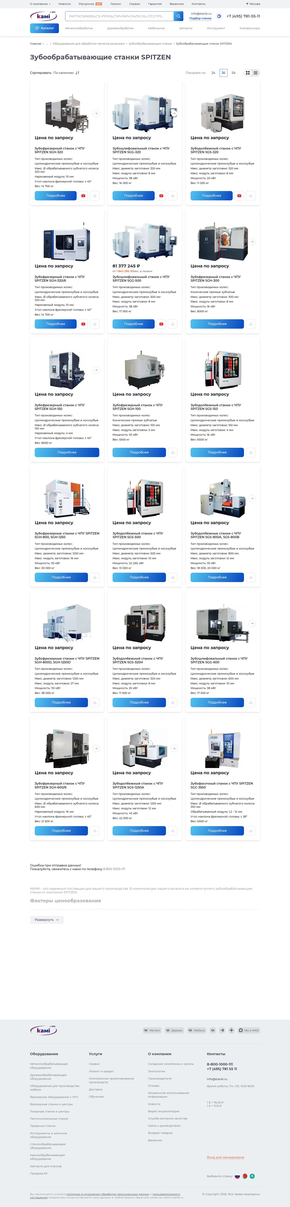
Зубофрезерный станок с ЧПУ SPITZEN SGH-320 (60, 150)
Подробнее (55, 195)
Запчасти (185, 28)
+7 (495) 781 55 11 (222, 1069)
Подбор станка (200, 18)
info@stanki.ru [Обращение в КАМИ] (201, 13)
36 (223, 73)
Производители (160, 1078)
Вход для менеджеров (225, 1157)
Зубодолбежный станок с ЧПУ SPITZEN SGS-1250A (138, 785)
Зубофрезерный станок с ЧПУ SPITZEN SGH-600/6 (60, 785)
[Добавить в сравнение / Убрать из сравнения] (94, 195)
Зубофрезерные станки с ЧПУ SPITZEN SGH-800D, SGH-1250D (67, 660)
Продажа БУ (39, 1173)
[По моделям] (256, 73)
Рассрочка (86, 4)
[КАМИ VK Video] (152, 1030)
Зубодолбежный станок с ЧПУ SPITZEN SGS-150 (216, 407)
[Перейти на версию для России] (237, 1176)
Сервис (134, 4)
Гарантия (155, 4)
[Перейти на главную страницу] (43, 1030)
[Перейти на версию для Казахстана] (252, 1176)
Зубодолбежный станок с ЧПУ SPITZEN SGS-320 (216, 150)
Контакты (198, 4)
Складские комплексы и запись (171, 1064)
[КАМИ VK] (213, 1030)
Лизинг (115, 4)
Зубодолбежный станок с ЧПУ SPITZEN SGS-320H (138, 660)
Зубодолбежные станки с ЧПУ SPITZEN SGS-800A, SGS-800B (216, 535)
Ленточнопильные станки (49, 1118)
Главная (36, 43)
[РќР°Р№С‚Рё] (178, 16)
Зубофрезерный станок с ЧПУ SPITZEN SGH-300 (216, 278)
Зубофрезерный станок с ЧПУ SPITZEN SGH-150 (60, 407)
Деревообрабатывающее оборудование (48, 1076)
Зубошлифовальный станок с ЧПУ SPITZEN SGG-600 (219, 660)
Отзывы (153, 1086)
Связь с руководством (164, 1125)
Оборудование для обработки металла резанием (89, 43)
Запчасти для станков (46, 1166)
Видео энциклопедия (163, 1111)
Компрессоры (250, 28)
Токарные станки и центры (49, 1111)
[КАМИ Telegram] (222, 1030)
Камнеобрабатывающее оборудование (47, 1157)
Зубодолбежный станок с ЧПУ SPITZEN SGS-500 (138, 535)
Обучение (96, 1096)
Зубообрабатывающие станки (150, 43)
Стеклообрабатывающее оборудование (48, 1146)
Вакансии (177, 4)
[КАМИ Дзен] (231, 1030)
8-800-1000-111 (220, 1064)
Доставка (95, 1089)
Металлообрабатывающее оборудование (49, 1065)
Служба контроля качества (167, 1118)
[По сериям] (248, 73)
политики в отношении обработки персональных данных (107, 1194)
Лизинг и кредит (101, 1071)
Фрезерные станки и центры (51, 1104)
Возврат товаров (160, 1133)
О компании (39, 4)
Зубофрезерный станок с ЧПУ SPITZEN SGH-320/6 (60, 278)
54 (234, 73)
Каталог (47, 28)
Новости (65, 4)
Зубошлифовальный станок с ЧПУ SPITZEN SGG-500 (141, 278)
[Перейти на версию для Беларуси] (244, 1176)
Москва (254, 4)
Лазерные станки (43, 1126)
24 (213, 73)
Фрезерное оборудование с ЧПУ (54, 1097)
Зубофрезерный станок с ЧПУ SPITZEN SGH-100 (138, 407)
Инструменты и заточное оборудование (48, 1135)
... (47, 43)
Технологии (156, 1071)
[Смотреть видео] (83, 195)
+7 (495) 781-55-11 (243, 16)
